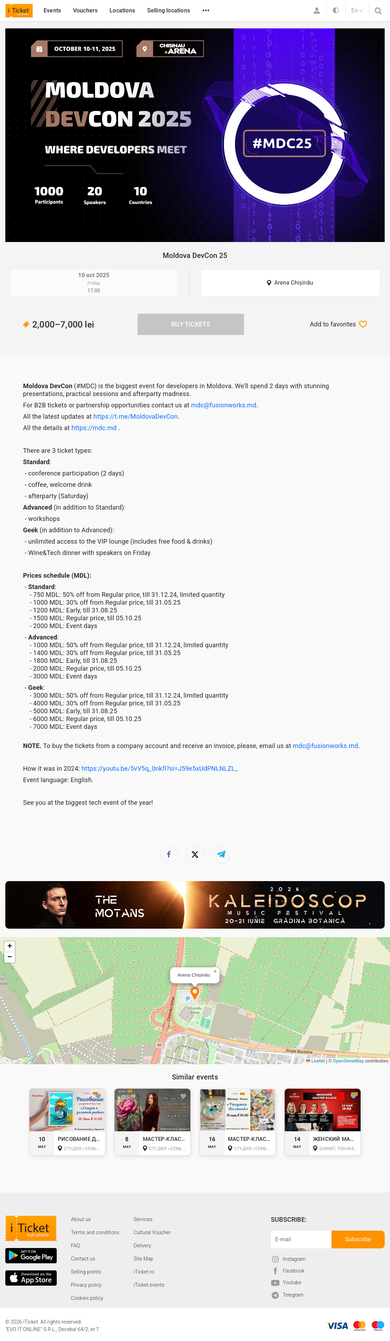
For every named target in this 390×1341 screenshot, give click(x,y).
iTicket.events (149, 1285)
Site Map (144, 1259)
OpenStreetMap (348, 1061)
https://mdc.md (94, 428)
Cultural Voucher (152, 1232)
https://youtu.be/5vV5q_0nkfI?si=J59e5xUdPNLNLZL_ (160, 768)
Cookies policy (87, 1298)
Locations (122, 10)
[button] (194, 994)
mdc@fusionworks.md (223, 405)
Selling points (86, 1272)
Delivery (142, 1245)
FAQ (75, 1245)
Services (143, 1219)
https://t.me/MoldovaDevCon (136, 416)
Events (52, 10)
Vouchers (85, 10)
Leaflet (315, 1061)
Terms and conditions (95, 1232)
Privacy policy (86, 1285)
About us (81, 1219)
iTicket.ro (144, 1272)
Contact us (83, 1259)
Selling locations (168, 10)
